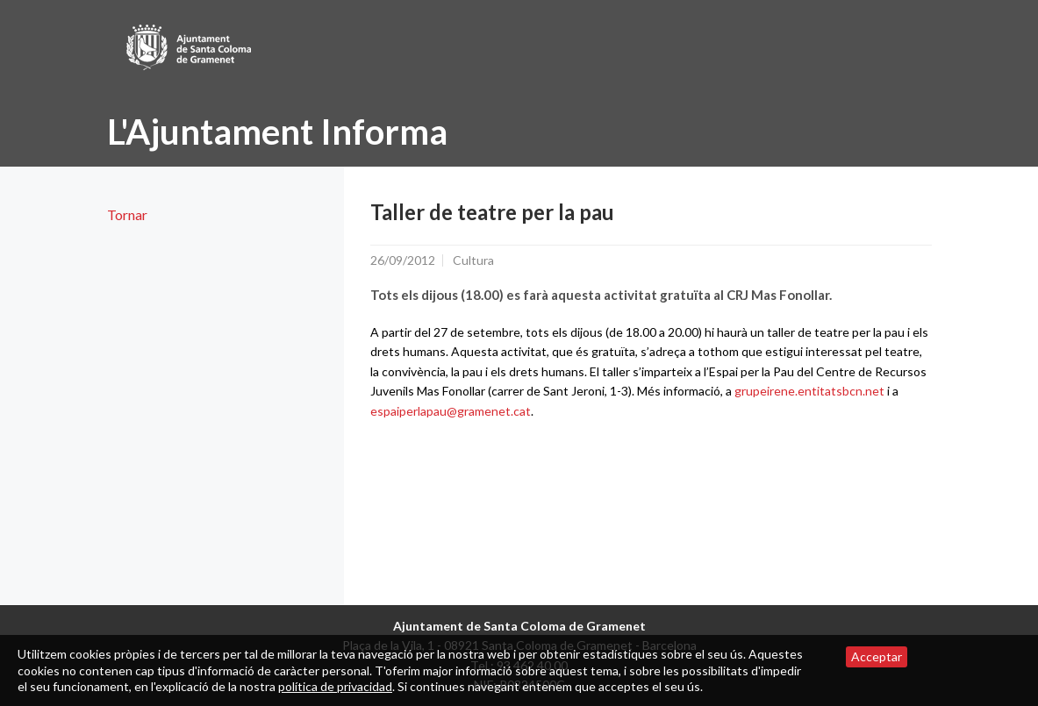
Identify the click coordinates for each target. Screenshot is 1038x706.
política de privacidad (335, 686)
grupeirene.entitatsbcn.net (809, 390)
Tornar (127, 214)
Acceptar (876, 656)
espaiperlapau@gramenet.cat (450, 410)
